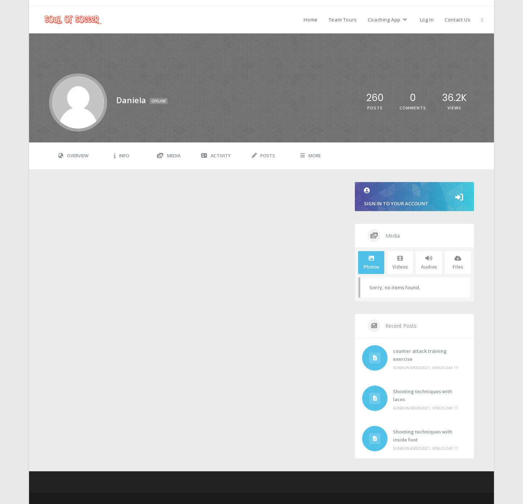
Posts (263, 156)
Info (121, 156)
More (310, 156)
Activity (216, 156)
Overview (73, 156)
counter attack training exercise (420, 355)
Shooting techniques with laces (422, 395)
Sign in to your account (414, 197)
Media (169, 156)
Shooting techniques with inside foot (422, 435)
